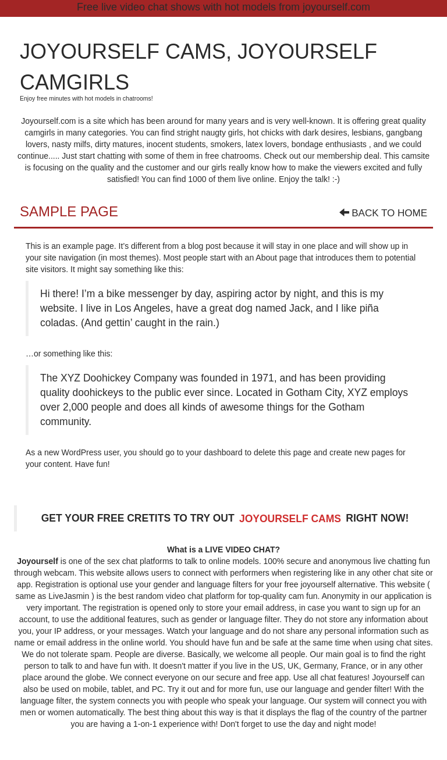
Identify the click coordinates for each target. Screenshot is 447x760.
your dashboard (214, 452)
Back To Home (383, 213)
